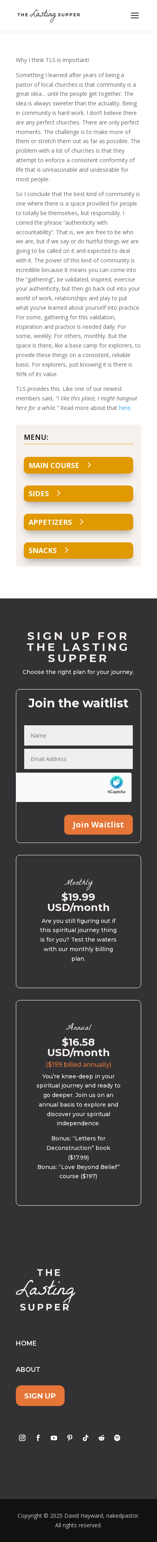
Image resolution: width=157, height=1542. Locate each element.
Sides (39, 493)
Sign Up (40, 1395)
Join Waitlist (98, 824)
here (124, 408)
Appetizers (50, 522)
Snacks (43, 550)
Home (26, 1343)
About (28, 1369)
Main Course (54, 465)
